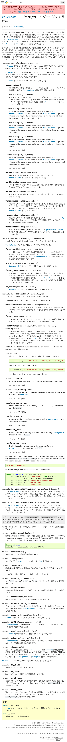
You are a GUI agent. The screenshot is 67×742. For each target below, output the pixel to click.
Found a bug (59, 738)
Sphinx (58, 740)
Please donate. (59, 733)
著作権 (36, 723)
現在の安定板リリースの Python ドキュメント (37, 12)
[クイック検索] (41, 2)
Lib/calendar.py (18, 27)
